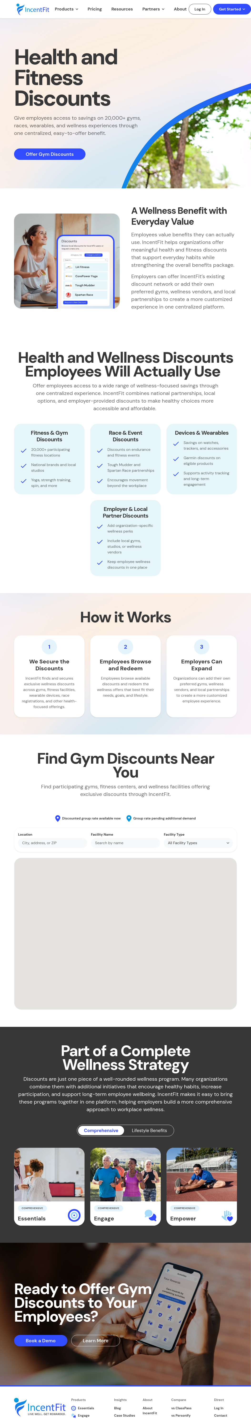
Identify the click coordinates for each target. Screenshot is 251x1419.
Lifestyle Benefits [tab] (151, 1131)
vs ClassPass (181, 1408)
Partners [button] (151, 9)
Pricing (95, 9)
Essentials (82, 1408)
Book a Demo (41, 1341)
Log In (200, 9)
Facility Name (102, 834)
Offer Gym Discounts (50, 154)
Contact (220, 1416)
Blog (117, 1408)
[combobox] (52, 843)
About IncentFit (150, 1411)
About (180, 9)
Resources (122, 9)
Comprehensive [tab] (99, 1131)
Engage (80, 1416)
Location (25, 834)
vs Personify (181, 1416)
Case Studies (124, 1416)
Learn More (96, 1341)
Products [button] (65, 9)
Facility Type (174, 834)
